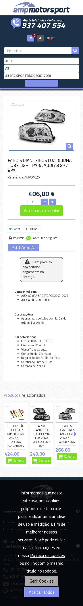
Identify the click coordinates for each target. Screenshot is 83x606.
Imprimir (18, 238)
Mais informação (23, 247)
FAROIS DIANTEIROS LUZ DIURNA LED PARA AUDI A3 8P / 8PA (41, 436)
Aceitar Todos (41, 592)
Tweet (14, 229)
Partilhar (32, 229)
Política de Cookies (47, 555)
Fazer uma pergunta (44, 238)
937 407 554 (43, 24)
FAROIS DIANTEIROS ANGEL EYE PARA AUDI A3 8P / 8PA (67, 434)
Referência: (16, 177)
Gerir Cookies (41, 580)
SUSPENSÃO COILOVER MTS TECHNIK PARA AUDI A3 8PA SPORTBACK (16, 436)
